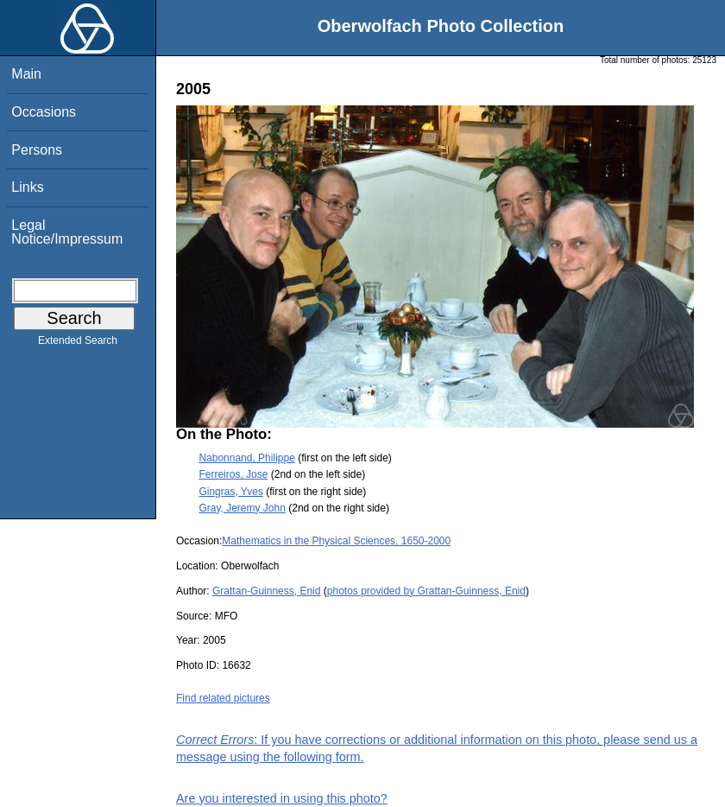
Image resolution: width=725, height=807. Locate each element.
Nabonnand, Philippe (246, 458)
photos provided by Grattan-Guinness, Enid (426, 591)
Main (26, 74)
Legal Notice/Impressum (67, 232)
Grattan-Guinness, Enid (266, 591)
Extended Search (77, 344)
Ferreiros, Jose (233, 474)
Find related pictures (223, 698)
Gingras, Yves (230, 492)
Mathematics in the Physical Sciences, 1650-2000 (336, 541)
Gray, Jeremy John (242, 508)
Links (27, 187)
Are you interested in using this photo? (282, 798)
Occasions (43, 112)
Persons (36, 150)
